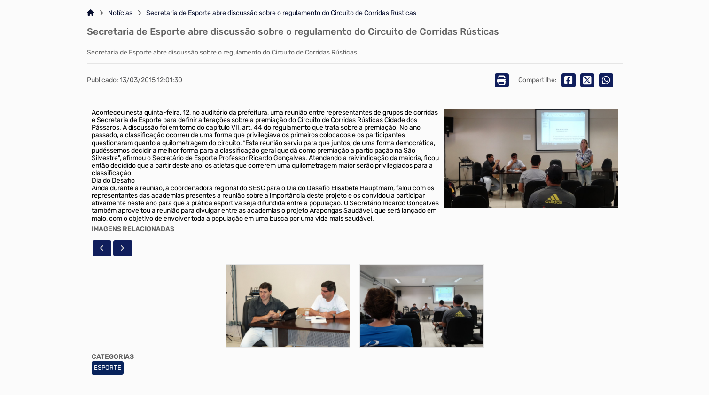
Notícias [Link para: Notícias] (120, 13)
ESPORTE (107, 367)
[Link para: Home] (90, 13)
